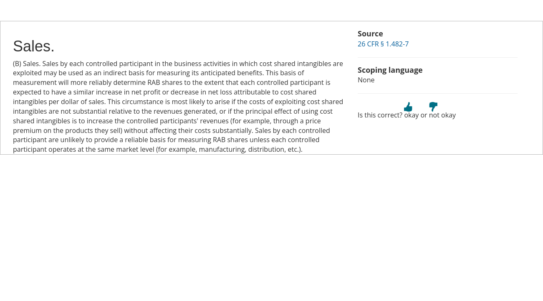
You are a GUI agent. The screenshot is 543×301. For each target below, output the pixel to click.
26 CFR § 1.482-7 (383, 43)
